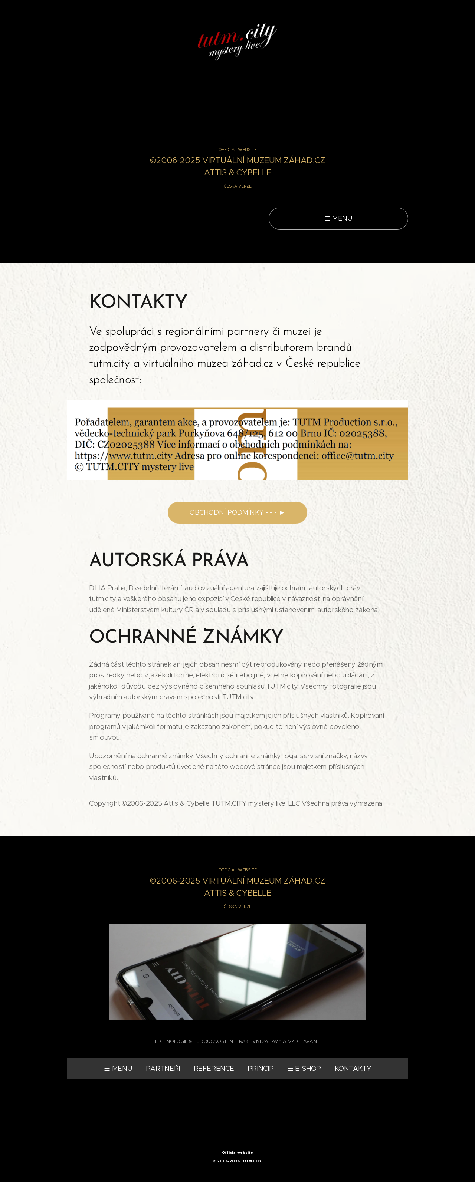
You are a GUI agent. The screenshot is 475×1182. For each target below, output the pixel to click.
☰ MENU (118, 1068)
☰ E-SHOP (304, 1068)
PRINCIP (260, 1068)
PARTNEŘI (163, 1068)
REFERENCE (214, 1068)
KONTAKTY (353, 1068)
